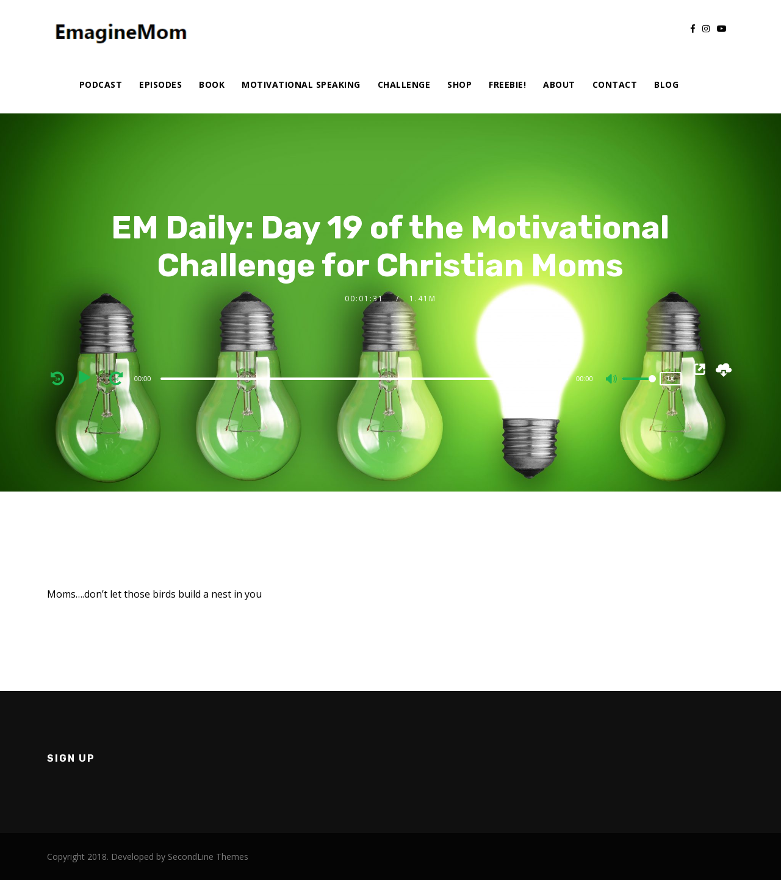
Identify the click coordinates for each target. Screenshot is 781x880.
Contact (615, 84)
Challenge (404, 84)
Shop (459, 84)
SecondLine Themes (208, 856)
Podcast (101, 84)
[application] (366, 378)
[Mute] (612, 380)
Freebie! (507, 84)
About (559, 84)
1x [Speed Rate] (670, 378)
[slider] (364, 378)
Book (212, 84)
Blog (666, 84)
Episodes (160, 84)
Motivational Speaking (301, 84)
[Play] (88, 378)
